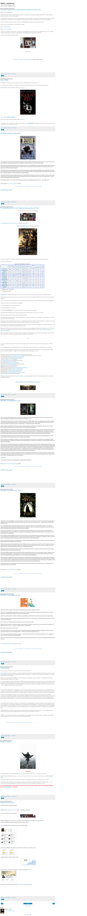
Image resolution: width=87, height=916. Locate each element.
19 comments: (13, 394)
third (12, 810)
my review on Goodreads (12, 183)
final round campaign (11, 364)
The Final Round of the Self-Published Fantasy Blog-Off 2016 (20, 208)
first (20, 810)
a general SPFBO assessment (17, 358)
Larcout (3, 276)
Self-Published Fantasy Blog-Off (8, 223)
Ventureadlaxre (33, 267)
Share (2, 75)
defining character (5, 373)
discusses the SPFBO (19, 354)
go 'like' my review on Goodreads (10, 463)
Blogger (30, 914)
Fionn (3, 275)
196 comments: (14, 796)
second (15, 810)
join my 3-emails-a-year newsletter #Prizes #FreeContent (28, 381)
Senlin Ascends (7, 26)
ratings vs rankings (13, 366)
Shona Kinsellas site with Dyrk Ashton (16, 372)
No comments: (13, 127)
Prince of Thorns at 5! (7, 802)
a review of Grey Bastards (17, 368)
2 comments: (13, 735)
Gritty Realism (5, 668)
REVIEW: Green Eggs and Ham (11, 595)
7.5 (33, 273)
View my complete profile (9, 910)
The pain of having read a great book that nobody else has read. (21, 9)
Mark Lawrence (7, 3)
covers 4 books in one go (15, 355)
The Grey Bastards (22, 226)
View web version (28, 905)
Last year (3, 294)
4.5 (23, 286)
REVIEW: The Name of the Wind (11, 490)
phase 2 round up (5, 365)
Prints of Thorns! (6, 742)
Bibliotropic (33, 265)
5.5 (13, 275)
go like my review (7, 643)
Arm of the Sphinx (7, 29)
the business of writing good (16, 370)
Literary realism (4, 673)
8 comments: (13, 73)
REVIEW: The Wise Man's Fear (10, 400)
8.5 (23, 271)
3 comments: (13, 484)
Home (28, 903)
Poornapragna (8, 786)
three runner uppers (13, 361)
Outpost (3, 284)
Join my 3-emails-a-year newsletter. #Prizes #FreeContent (27, 186)
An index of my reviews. (6, 190)
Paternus (4, 273)
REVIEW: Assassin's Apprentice (11, 133)
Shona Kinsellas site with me (15, 371)
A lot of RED (4, 80)
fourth (8, 810)
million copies (22, 884)
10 (9, 269)
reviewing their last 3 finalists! (21, 367)
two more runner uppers (13, 362)
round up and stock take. (19, 356)
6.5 (23, 283)
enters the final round (7, 360)
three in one (8, 359)
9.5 (16, 269)
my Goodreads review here (11, 569)
